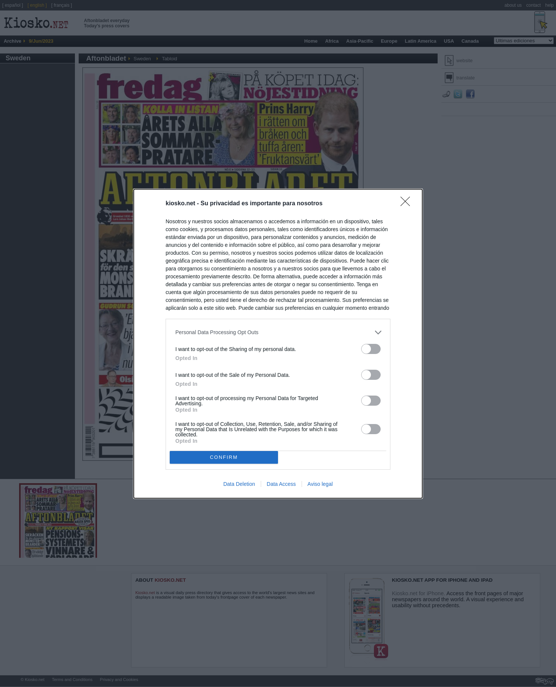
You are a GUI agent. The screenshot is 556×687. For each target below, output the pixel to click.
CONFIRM (224, 457)
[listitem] (278, 332)
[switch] (371, 349)
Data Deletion (239, 484)
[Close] (408, 204)
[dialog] (278, 343)
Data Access (281, 484)
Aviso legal (320, 484)
